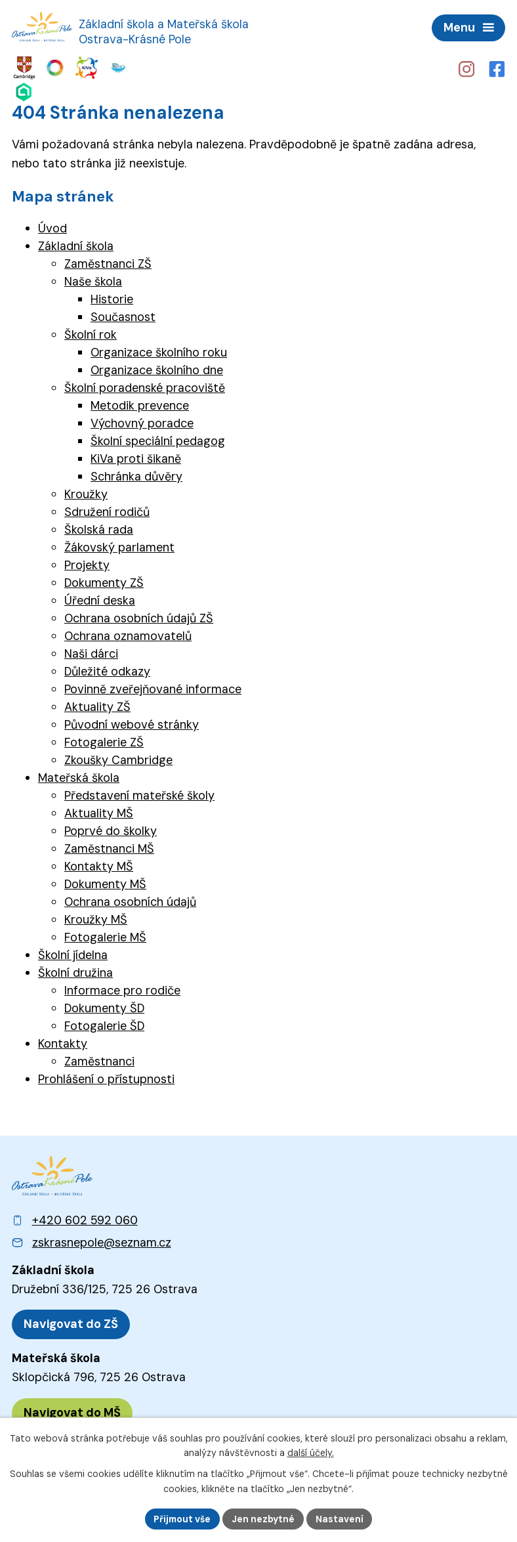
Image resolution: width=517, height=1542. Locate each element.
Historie (112, 297)
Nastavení (341, 1518)
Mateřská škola (78, 776)
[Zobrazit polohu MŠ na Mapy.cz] (72, 1410)
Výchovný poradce (142, 421)
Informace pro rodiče (122, 988)
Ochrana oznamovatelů (128, 634)
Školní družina (75, 971)
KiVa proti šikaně (136, 457)
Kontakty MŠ (98, 864)
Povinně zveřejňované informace (152, 687)
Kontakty (62, 1042)
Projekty (87, 563)
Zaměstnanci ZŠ (108, 262)
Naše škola (93, 280)
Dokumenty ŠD (104, 1006)
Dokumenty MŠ (105, 882)
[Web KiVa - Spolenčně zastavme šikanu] (71, 67)
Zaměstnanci (99, 1059)
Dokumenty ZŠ (104, 581)
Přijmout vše (181, 1518)
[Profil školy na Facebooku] (497, 68)
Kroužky (86, 492)
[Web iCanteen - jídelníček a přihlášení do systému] (94, 67)
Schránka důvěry (136, 474)
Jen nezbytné (264, 1518)
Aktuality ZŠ (97, 705)
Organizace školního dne (157, 368)
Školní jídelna (73, 953)
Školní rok (90, 333)
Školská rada (98, 528)
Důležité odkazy (107, 669)
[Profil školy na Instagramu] (466, 68)
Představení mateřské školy (139, 794)
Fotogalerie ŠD (104, 1024)
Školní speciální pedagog (158, 439)
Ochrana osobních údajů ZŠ (138, 616)
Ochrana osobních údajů (130, 900)
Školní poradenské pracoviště (144, 386)
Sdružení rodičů (107, 510)
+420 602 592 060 (85, 1218)
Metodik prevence (140, 404)
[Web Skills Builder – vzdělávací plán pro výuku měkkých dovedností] (47, 67)
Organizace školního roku (159, 350)
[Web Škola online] (118, 67)
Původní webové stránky (131, 723)
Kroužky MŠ (95, 918)
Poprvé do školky (110, 829)
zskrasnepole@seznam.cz (101, 1241)
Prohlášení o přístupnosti (106, 1077)
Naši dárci (91, 652)
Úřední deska (99, 599)
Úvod (52, 226)
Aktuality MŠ (98, 811)
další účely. (310, 1453)
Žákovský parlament (119, 545)
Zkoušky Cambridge (118, 758)
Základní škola (76, 244)
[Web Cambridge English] (23, 67)
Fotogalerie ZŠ (104, 740)
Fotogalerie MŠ (105, 935)
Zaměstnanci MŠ (109, 847)
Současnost (123, 315)
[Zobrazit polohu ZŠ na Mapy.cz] (71, 1322)
